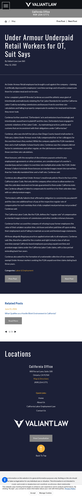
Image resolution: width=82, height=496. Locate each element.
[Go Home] (7, 21)
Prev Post (13, 279)
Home (41, 398)
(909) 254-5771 (41, 382)
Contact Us (41, 410)
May (13, 21)
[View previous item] (6, 332)
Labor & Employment (24, 270)
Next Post (69, 279)
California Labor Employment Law (41, 406)
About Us (41, 402)
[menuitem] (41, 398)
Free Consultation (41, 438)
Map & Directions (41, 379)
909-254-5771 (41, 14)
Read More (13, 321)
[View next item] (15, 332)
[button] (5, 480)
